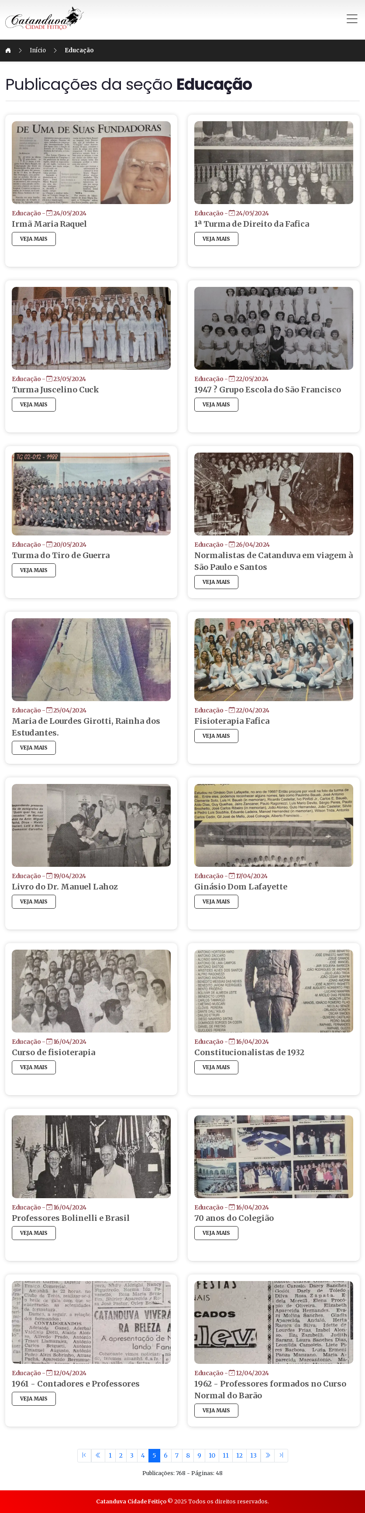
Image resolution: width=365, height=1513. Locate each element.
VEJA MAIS (59, 238)
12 (239, 1455)
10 (212, 1455)
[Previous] (98, 1455)
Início (63, 50)
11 (226, 1455)
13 (253, 1455)
